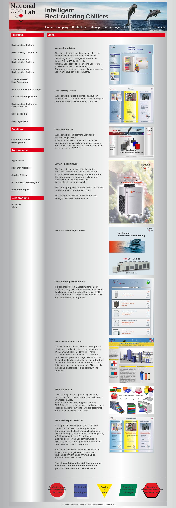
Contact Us (79, 27)
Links (127, 27)
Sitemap (95, 27)
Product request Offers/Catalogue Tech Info (57, 490)
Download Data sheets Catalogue (128, 490)
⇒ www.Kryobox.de (88, 405)
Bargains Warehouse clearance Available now (152, 490)
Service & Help (104, 490)
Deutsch (160, 27)
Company (62, 27)
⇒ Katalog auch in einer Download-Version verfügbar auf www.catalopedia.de (76, 197)
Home (49, 27)
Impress (63, 504)
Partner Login (112, 27)
